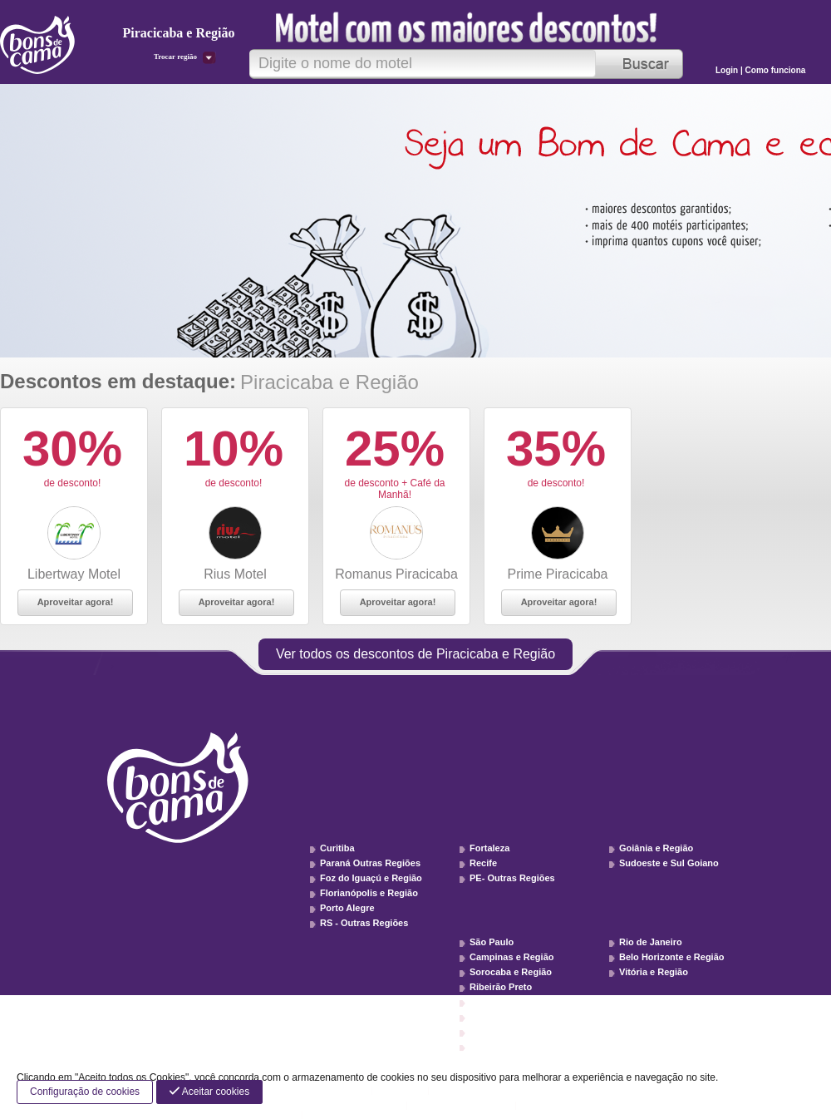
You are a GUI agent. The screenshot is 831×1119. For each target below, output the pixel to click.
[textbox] (422, 63)
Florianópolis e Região (369, 893)
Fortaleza (489, 848)
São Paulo (492, 942)
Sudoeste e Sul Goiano (669, 863)
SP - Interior (495, 1032)
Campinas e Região (511, 957)
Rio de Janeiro (650, 942)
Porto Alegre (347, 908)
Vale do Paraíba (503, 1017)
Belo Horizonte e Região (672, 957)
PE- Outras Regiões (512, 878)
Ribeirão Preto (501, 987)
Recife (483, 863)
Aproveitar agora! (75, 602)
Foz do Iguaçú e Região (371, 878)
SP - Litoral (494, 1047)
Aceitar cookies (209, 1091)
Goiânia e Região (656, 848)
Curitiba (337, 848)
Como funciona (775, 70)
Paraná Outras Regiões (370, 863)
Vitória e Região (653, 972)
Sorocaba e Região (511, 972)
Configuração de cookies (85, 1091)
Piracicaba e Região (513, 1002)
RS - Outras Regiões (364, 923)
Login (727, 70)
